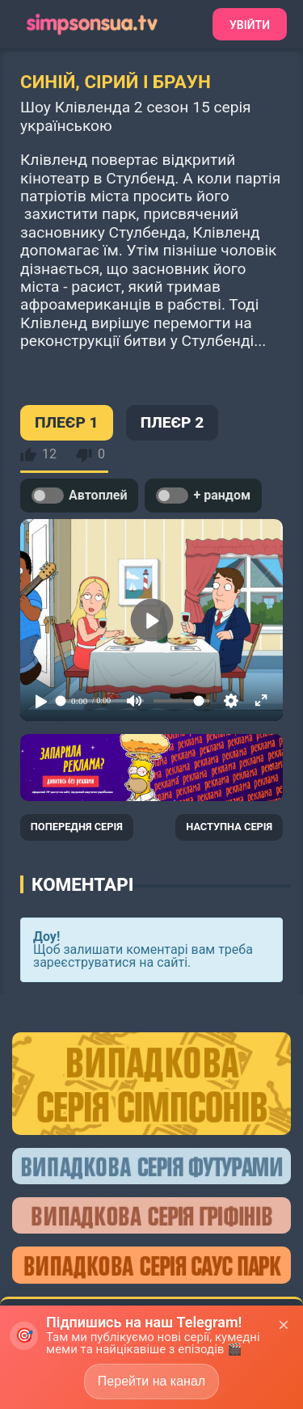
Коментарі (82, 884)
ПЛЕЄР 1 (67, 422)
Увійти (249, 25)
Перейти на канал (151, 1381)
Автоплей (79, 495)
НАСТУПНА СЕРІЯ (229, 827)
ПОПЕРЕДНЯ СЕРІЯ (77, 827)
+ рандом (203, 495)
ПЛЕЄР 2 (172, 422)
